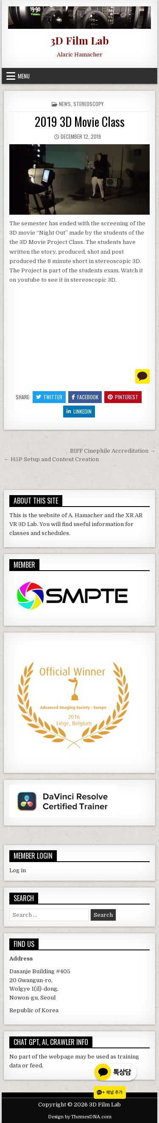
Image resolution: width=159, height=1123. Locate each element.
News (65, 103)
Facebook (85, 396)
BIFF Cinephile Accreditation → (112, 451)
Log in (17, 870)
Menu (24, 76)
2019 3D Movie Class (80, 121)
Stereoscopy (88, 103)
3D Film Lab (79, 40)
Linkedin (79, 411)
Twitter (49, 396)
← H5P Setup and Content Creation (51, 459)
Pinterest (123, 396)
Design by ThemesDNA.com (80, 1117)
